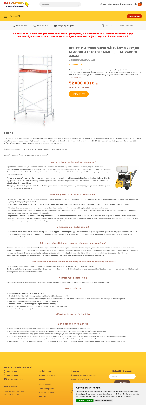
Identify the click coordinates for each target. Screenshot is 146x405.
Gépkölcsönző (45, 385)
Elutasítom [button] (89, 400)
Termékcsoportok (46, 389)
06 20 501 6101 (42, 26)
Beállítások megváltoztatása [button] (103, 400)
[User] (135, 4)
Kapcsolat (43, 396)
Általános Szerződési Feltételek (83, 375)
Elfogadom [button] (80, 400)
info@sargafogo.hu (66, 26)
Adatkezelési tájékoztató (81, 379)
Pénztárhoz (134, 16)
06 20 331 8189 (21, 26)
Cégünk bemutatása (47, 375)
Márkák (42, 379)
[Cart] (140, 4)
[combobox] (58, 4)
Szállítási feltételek (46, 392)
